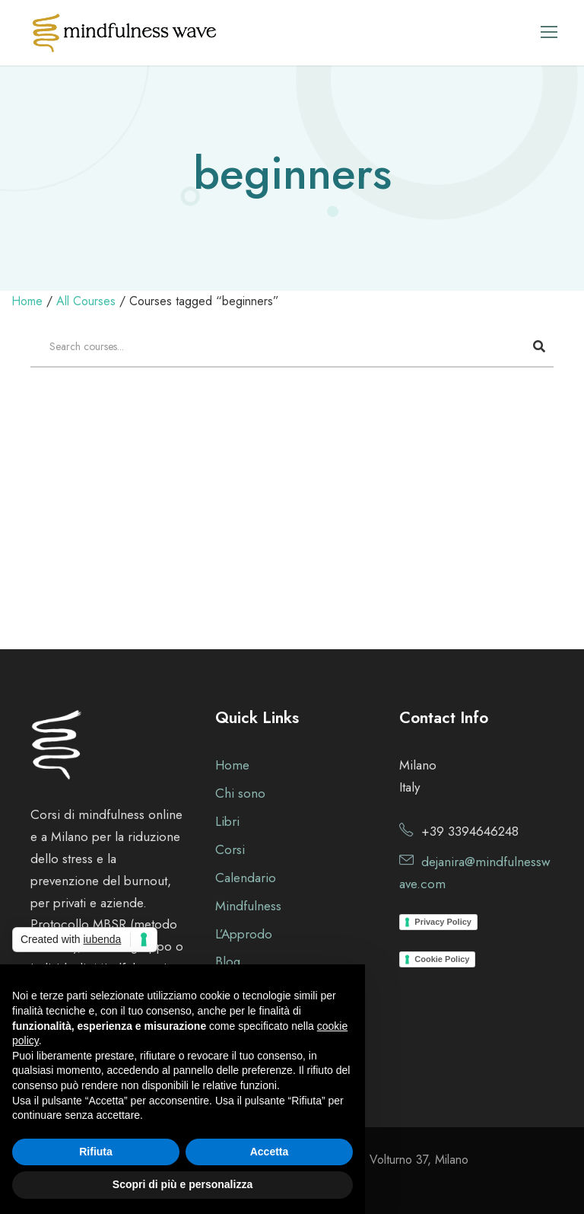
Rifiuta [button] (96, 1151)
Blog (227, 961)
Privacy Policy (442, 921)
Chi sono (240, 793)
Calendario (245, 877)
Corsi (230, 849)
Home (232, 765)
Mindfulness (248, 906)
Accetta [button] (269, 1151)
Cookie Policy (441, 959)
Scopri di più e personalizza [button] (182, 1184)
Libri (227, 821)
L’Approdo (243, 934)
